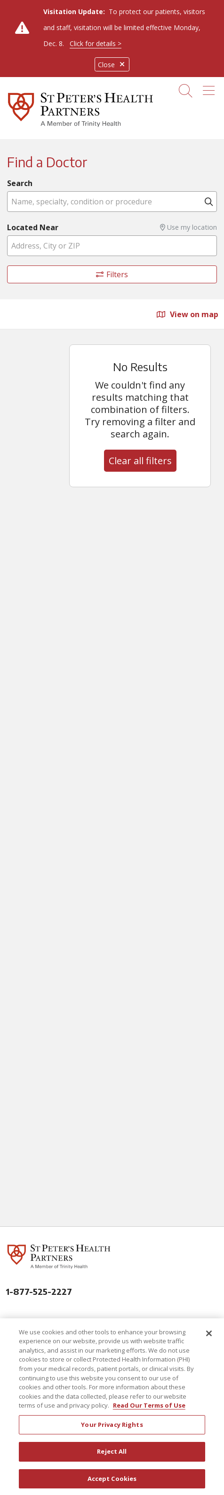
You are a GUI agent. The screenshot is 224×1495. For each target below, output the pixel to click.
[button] (210, 87)
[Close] (209, 1337)
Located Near (32, 227)
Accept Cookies (112, 1482)
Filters (112, 274)
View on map (187, 314)
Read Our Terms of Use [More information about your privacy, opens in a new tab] (149, 1409)
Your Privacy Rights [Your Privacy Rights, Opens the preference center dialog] (112, 1428)
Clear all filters (140, 460)
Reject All (112, 1455)
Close (112, 64)
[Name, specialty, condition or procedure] (112, 201)
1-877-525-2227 (39, 1291)
